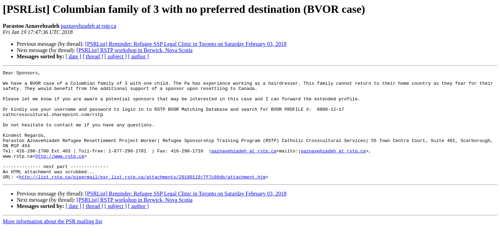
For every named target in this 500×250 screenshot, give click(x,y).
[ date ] (73, 56)
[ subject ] (116, 56)
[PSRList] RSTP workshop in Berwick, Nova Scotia (134, 50)
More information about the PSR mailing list (52, 243)
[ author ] (138, 56)
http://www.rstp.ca (59, 173)
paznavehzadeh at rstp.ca (88, 26)
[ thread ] (93, 56)
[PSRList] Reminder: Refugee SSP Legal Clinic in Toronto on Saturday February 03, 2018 (185, 44)
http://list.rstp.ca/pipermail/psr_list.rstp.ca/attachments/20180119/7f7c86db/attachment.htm (142, 198)
